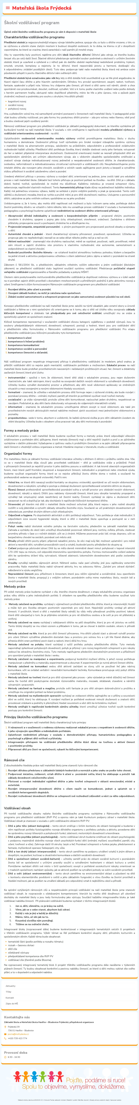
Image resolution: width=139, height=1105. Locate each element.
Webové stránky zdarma (25, 1100)
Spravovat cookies (115, 1100)
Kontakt (10, 997)
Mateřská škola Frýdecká (42, 8)
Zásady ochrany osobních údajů (99, 1100)
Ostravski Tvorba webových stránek (55, 1100)
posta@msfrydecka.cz (18, 1034)
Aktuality (10, 986)
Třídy (8, 991)
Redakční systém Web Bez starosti (78, 1100)
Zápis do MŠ (12, 1003)
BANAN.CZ (38, 1100)
